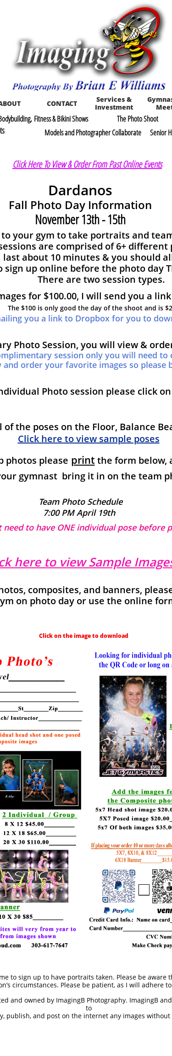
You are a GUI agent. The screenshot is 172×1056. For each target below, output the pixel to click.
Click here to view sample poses (89, 438)
